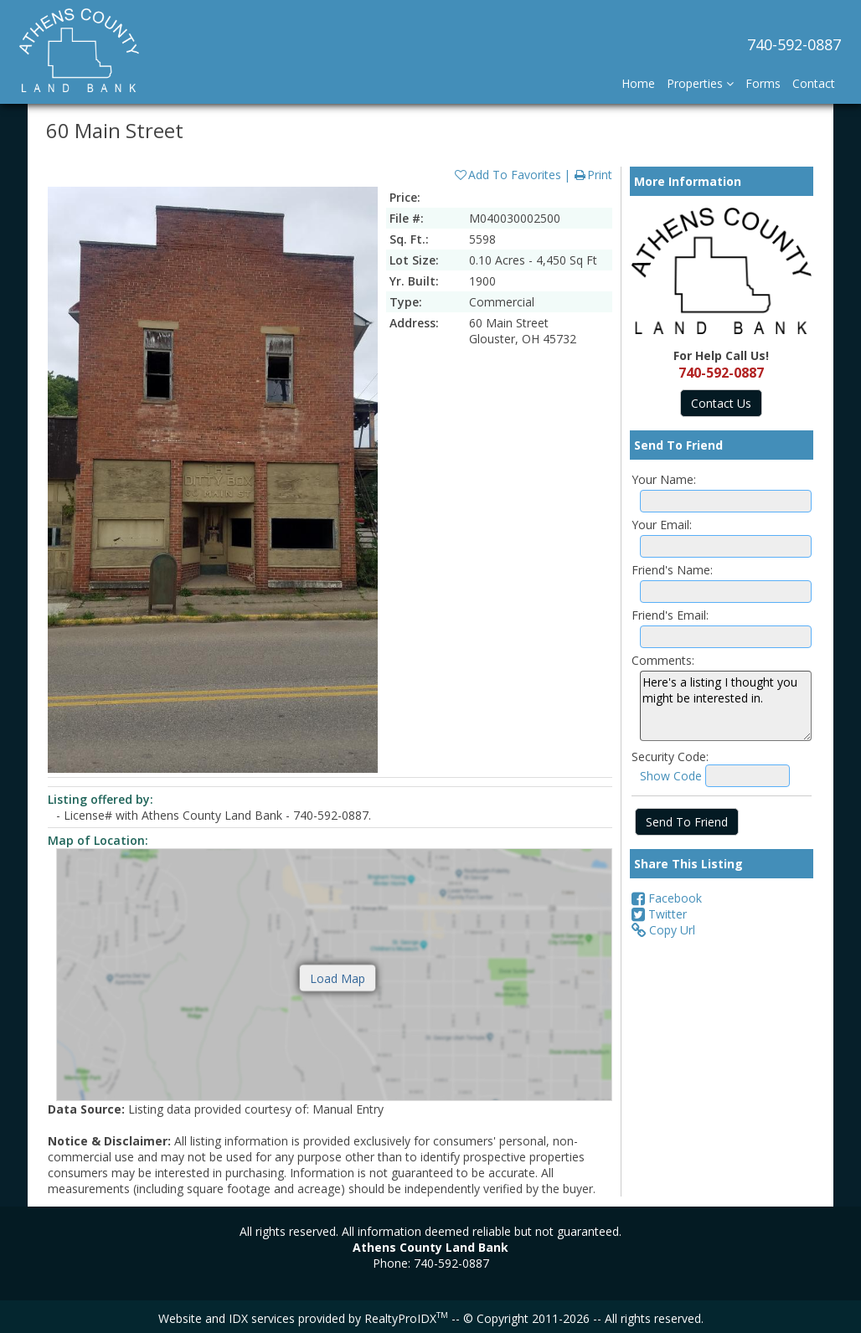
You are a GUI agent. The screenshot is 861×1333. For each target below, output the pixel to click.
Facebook (667, 898)
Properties (700, 83)
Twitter (659, 914)
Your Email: (662, 525)
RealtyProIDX (406, 1318)
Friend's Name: (672, 570)
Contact (813, 83)
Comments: (663, 660)
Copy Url (663, 930)
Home (638, 83)
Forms (763, 83)
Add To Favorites (507, 175)
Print (592, 175)
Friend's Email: (670, 615)
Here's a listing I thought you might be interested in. (726, 706)
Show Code (671, 776)
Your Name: (664, 479)
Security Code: (670, 756)
